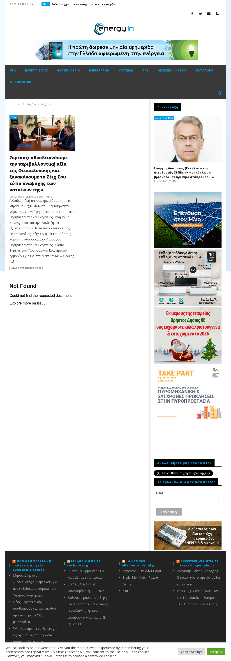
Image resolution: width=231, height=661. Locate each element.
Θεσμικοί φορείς (172, 70)
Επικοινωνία (20, 82)
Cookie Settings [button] (191, 652)
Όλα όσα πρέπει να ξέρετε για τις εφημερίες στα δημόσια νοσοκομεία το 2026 (35, 632)
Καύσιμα (126, 70)
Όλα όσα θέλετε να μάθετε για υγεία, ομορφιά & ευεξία (31, 562)
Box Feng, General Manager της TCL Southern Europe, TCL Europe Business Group (197, 595)
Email (159, 492)
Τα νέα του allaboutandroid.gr (139, 560)
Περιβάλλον (99, 70)
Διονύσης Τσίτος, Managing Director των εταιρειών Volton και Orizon (199, 575)
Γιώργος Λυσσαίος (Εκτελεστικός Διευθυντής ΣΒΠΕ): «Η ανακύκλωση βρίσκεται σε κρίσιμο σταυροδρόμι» (184, 172)
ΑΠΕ (145, 70)
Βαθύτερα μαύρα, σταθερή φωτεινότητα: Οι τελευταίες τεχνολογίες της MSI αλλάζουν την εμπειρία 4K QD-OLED (88, 608)
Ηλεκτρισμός (36, 70)
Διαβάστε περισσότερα (27, 268)
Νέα (46, 4)
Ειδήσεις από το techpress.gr (84, 560)
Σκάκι (126, 588)
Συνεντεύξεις (164, 117)
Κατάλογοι (205, 70)
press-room (36, 196)
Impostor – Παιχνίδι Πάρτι (141, 568)
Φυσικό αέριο (68, 70)
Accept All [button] (216, 652)
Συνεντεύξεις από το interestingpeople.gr (197, 560)
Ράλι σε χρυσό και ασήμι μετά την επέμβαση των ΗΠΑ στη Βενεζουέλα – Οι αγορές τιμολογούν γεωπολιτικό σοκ (85, 4)
